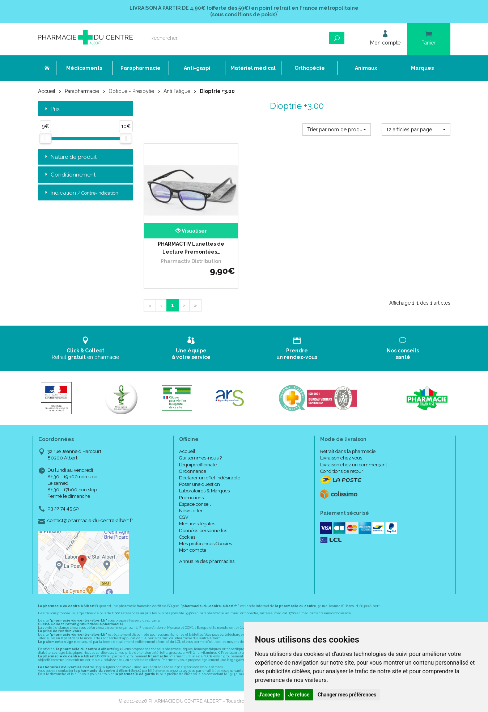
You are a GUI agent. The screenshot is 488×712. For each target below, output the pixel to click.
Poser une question (199, 484)
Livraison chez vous (341, 458)
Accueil (46, 91)
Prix (51, 109)
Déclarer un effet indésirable (209, 477)
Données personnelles (203, 530)
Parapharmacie (82, 91)
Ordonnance (192, 471)
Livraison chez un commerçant (353, 464)
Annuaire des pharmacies (206, 561)
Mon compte (192, 550)
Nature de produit (70, 157)
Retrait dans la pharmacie (347, 451)
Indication (80, 193)
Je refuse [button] (299, 695)
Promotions (191, 497)
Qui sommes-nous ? (200, 458)
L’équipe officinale (198, 464)
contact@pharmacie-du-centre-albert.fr (90, 520)
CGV (183, 517)
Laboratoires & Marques (204, 490)
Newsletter (191, 510)
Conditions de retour (341, 471)
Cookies (187, 537)
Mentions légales (197, 523)
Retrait (85, 348)
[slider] (45, 139)
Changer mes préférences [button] (347, 695)
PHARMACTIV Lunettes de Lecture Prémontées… (191, 248)
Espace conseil (195, 504)
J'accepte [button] (269, 695)
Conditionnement (69, 175)
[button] (336, 129)
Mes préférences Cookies (205, 543)
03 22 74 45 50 (63, 508)
